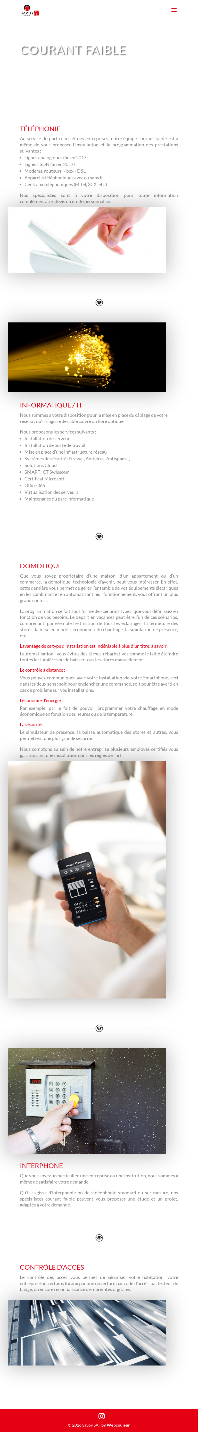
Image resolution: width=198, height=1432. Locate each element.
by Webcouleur (115, 1424)
